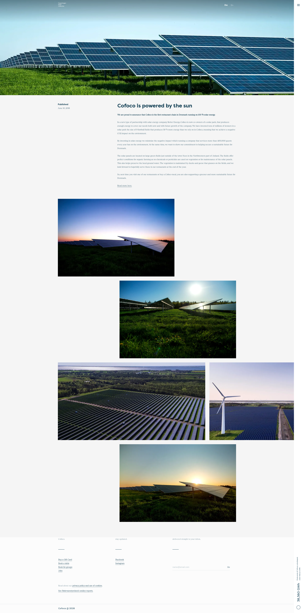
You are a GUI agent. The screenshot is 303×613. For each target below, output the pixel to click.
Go (228, 567)
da (226, 5)
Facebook (119, 560)
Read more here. (124, 186)
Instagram (119, 563)
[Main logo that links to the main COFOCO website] (62, 5)
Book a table (63, 563)
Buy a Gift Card (65, 560)
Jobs (60, 571)
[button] (298, 4)
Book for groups (65, 567)
